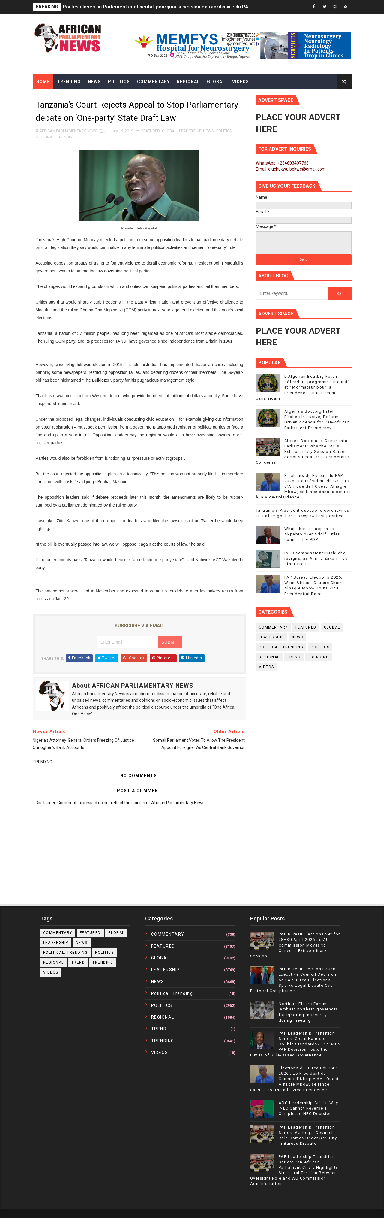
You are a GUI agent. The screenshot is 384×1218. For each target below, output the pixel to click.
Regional (188, 81)
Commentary (153, 81)
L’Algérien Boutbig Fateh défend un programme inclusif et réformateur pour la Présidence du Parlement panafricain (303, 387)
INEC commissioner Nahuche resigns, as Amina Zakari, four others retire (317, 558)
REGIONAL (45, 137)
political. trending (281, 647)
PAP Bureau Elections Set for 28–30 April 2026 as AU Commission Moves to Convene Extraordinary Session (295, 945)
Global (216, 81)
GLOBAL (169, 131)
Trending (69, 81)
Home (43, 81)
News (94, 81)
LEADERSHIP (190, 131)
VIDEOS (266, 667)
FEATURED (150, 131)
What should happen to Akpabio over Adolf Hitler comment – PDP (312, 534)
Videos (240, 81)
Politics (119, 81)
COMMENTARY (273, 627)
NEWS (208, 131)
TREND (294, 657)
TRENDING (66, 137)
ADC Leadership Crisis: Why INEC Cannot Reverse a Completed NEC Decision (308, 1108)
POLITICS (224, 131)
